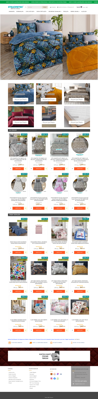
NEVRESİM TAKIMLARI (79, 94)
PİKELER (46, 117)
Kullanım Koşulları (13, 377)
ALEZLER (74, 117)
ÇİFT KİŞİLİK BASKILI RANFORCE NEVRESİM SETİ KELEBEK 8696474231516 (59, 282)
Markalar (32, 379)
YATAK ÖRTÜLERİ (21, 117)
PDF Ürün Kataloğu (34, 383)
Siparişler (32, 374)
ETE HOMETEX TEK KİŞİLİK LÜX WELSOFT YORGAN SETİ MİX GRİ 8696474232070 (18, 160)
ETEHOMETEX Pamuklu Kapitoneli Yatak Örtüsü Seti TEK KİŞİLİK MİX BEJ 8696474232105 (79, 199)
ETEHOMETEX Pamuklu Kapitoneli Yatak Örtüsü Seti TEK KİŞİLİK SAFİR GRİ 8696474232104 (38, 199)
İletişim (10, 383)
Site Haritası (33, 386)
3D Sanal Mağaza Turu (35, 381)
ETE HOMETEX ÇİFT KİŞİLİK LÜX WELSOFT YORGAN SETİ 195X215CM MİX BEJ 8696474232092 (80, 160)
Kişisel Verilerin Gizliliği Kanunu (16, 381)
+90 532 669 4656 (80, 381)
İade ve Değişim (12, 375)
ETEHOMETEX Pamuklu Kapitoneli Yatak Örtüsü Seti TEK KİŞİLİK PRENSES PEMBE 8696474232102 (59, 199)
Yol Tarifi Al (77, 339)
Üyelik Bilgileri (33, 372)
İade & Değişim (33, 375)
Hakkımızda (11, 372)
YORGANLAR (20, 94)
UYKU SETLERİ (48, 94)
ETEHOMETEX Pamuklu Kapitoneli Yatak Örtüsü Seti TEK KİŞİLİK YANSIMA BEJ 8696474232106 (18, 199)
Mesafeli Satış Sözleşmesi (15, 379)
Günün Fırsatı (33, 377)
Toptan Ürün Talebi (34, 384)
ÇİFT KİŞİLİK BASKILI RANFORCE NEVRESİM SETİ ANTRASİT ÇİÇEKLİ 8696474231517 (38, 282)
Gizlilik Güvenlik (12, 374)
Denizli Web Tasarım (49, 397)
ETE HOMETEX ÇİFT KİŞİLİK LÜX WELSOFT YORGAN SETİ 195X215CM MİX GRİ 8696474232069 (59, 160)
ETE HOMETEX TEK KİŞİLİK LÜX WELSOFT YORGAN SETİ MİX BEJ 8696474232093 (39, 160)
